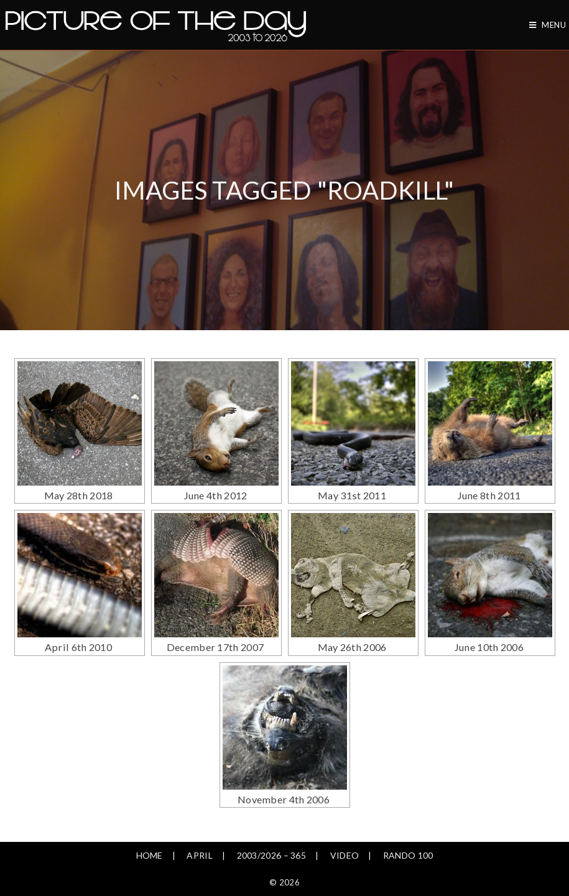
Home (149, 824)
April (200, 824)
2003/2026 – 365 (272, 824)
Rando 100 (408, 824)
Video (344, 824)
